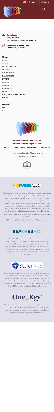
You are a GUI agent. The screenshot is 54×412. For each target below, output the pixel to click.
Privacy (7, 147)
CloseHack (32, 156)
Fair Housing (45, 147)
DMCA (22, 147)
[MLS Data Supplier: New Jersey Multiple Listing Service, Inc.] (27, 185)
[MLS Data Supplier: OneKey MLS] (27, 297)
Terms (15, 147)
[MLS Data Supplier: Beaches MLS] (27, 231)
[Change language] (24, 2)
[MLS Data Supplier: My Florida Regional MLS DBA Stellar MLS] (27, 265)
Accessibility (32, 147)
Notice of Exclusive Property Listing (27, 140)
